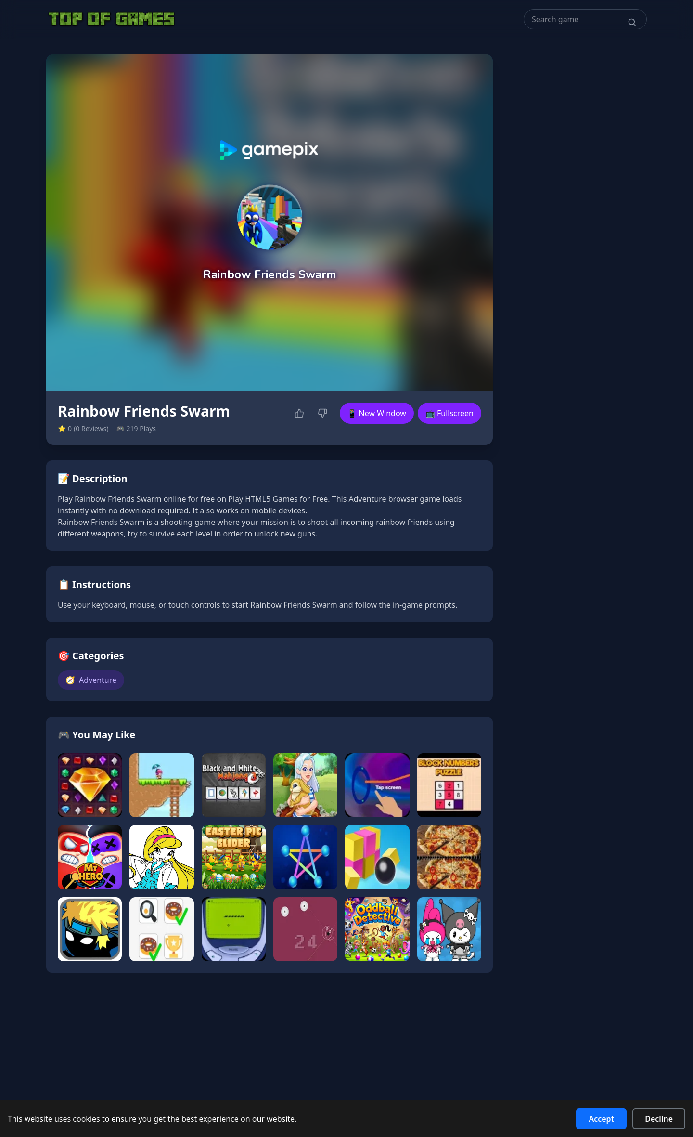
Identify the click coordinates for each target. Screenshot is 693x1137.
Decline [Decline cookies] (659, 1118)
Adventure (90, 680)
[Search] (632, 22)
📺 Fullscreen (449, 413)
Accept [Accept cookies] (601, 1118)
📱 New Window (376, 413)
